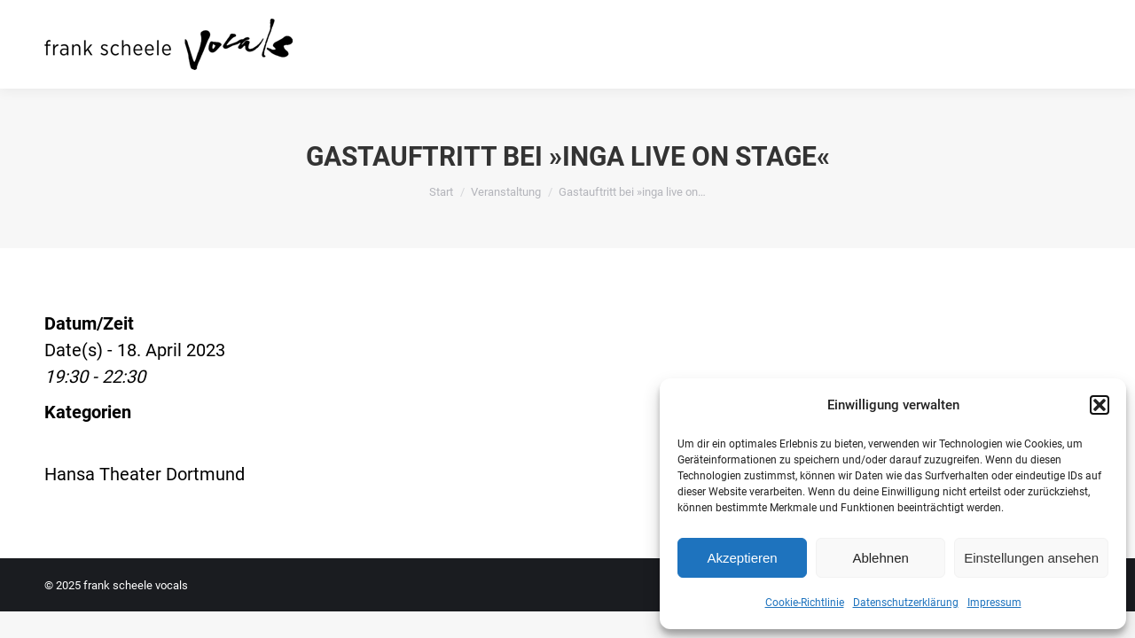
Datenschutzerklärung (906, 602)
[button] (1099, 405)
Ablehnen (880, 557)
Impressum (994, 602)
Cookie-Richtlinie (804, 602)
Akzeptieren (742, 557)
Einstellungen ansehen (1031, 557)
